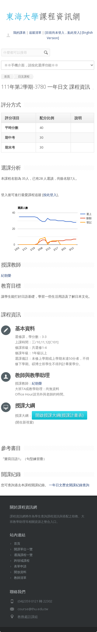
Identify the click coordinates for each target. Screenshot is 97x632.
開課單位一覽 (23, 549)
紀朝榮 (6, 275)
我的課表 (19, 32)
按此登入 (50, 194)
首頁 (17, 543)
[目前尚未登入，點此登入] (63, 32)
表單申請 (20, 566)
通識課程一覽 (23, 555)
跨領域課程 (21, 560)
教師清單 (20, 577)
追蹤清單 (35, 32)
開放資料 (20, 572)
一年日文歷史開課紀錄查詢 (69, 485)
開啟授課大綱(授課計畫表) (59, 415)
